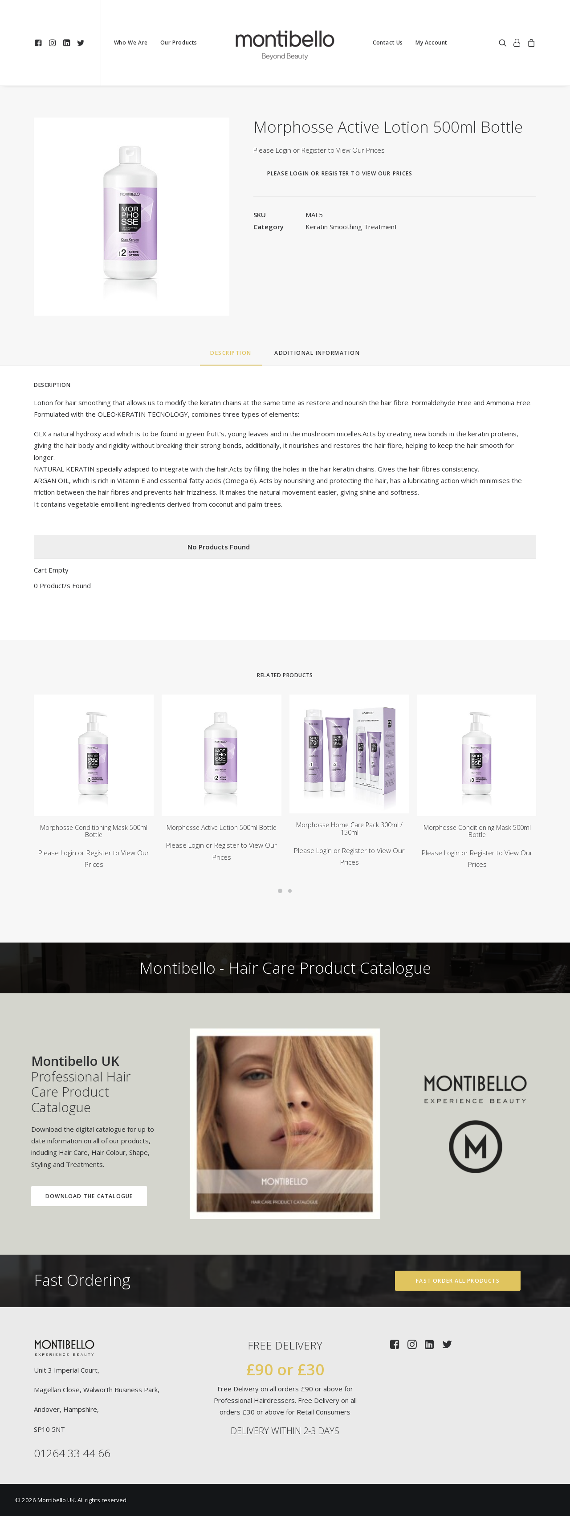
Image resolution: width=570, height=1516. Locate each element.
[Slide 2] (290, 891)
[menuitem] (39, 42)
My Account (431, 42)
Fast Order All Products (458, 1280)
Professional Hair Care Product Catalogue (66, 1084)
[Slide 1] (280, 891)
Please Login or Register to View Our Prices (319, 150)
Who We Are (131, 42)
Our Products (178, 42)
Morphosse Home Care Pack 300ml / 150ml (349, 829)
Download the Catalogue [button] (74, 1196)
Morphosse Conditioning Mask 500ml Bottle (93, 831)
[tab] (317, 356)
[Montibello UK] (285, 42)
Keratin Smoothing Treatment (351, 226)
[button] (39, 42)
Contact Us (388, 42)
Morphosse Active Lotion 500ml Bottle (222, 827)
